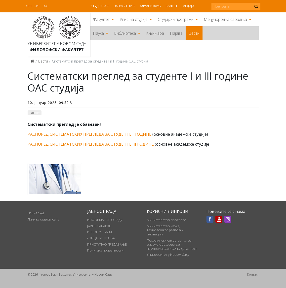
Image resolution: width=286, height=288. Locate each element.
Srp (37, 6)
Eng (45, 6)
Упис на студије (134, 19)
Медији (188, 6)
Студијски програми (176, 19)
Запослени (123, 6)
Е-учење (172, 6)
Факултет (101, 19)
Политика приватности (105, 250)
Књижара (155, 33)
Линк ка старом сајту (43, 219)
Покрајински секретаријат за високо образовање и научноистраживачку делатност (172, 244)
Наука (98, 33)
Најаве (176, 33)
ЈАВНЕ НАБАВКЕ (99, 226)
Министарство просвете (166, 220)
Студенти (98, 6)
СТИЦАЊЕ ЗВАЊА (101, 238)
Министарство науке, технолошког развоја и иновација (165, 230)
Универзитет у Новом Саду (57, 43)
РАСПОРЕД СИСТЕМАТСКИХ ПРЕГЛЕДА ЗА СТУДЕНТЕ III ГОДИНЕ (91, 144)
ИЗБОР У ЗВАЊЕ (100, 232)
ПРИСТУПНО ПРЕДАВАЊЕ (107, 244)
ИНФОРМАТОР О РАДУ (105, 220)
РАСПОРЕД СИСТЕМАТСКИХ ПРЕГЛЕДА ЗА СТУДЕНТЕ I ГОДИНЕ (89, 134)
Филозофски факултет (57, 49)
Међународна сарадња (225, 19)
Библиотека (125, 33)
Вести (194, 33)
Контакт (253, 274)
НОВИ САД (36, 213)
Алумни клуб (150, 6)
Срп (29, 6)
